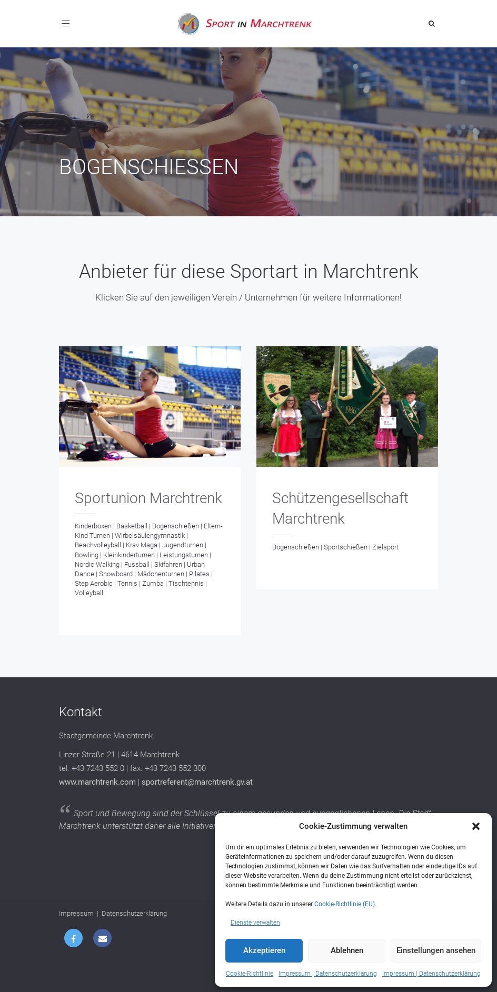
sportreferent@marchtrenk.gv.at (197, 782)
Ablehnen (347, 950)
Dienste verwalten (255, 922)
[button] (476, 826)
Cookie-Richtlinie (249, 973)
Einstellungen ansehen (435, 950)
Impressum (76, 913)
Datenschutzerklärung (134, 913)
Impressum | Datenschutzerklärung (328, 973)
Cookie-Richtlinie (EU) (344, 904)
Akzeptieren (264, 950)
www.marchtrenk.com (97, 782)
